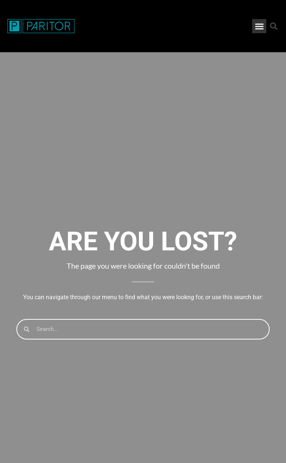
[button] (259, 26)
